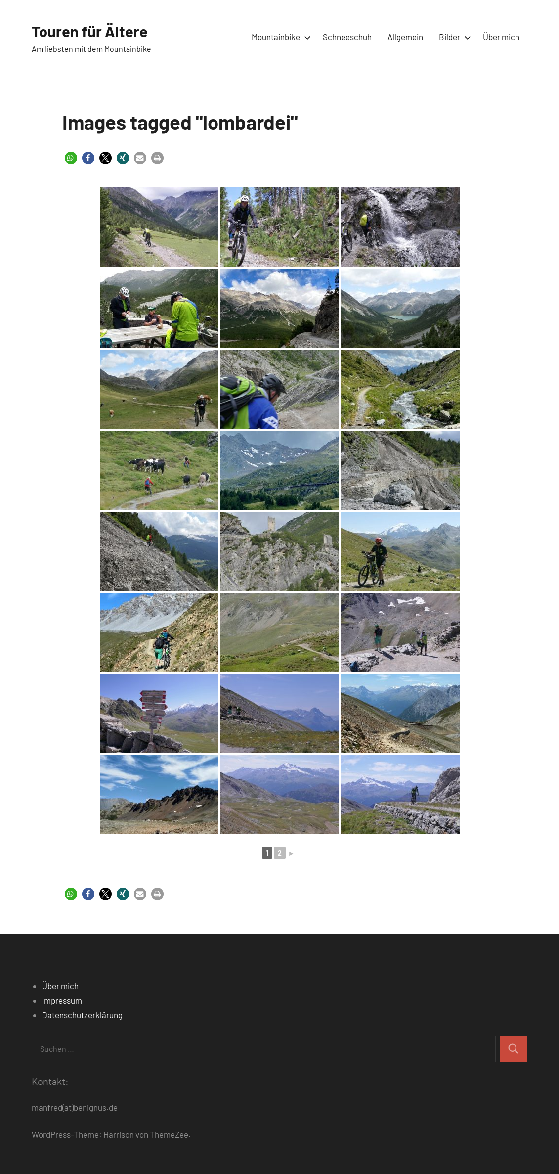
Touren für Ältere (91, 30)
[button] (71, 158)
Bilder (453, 37)
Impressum (62, 1000)
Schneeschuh (347, 37)
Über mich (501, 37)
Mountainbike (279, 37)
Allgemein (405, 37)
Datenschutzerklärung (82, 1015)
